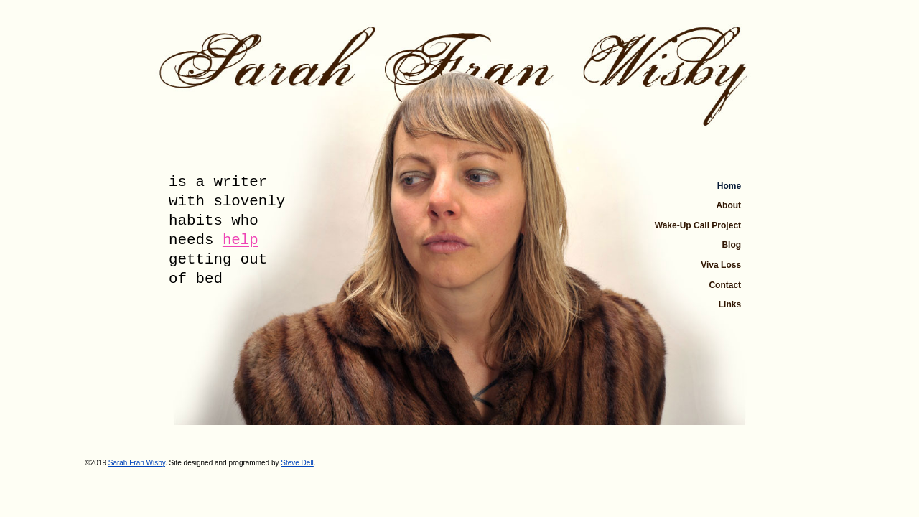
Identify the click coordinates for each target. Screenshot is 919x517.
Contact (725, 285)
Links (730, 304)
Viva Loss (721, 265)
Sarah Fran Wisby (136, 463)
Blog (731, 245)
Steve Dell (297, 463)
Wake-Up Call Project (698, 225)
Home (729, 186)
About (728, 205)
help (240, 240)
